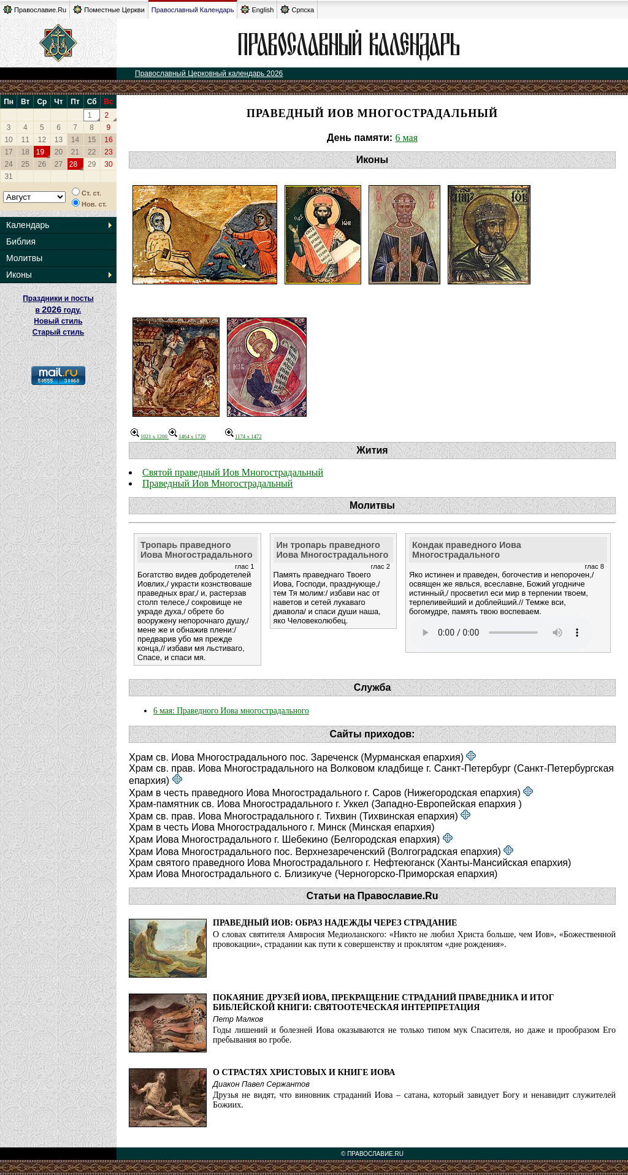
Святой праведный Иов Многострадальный (232, 472)
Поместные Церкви (109, 9)
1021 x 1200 (150, 436)
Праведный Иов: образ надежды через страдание (335, 922)
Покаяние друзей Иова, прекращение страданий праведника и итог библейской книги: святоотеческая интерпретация (383, 1002)
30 (108, 164)
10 (8, 139)
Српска (297, 9)
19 (40, 152)
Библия (21, 241)
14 (75, 139)
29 (92, 164)
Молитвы (24, 258)
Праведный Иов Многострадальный (217, 483)
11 (25, 139)
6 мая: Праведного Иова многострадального (231, 710)
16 (108, 139)
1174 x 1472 (243, 436)
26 (42, 164)
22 (92, 152)
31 (8, 176)
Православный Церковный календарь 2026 (209, 73)
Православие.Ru (34, 9)
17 (8, 152)
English (257, 9)
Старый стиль (58, 332)
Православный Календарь (192, 9)
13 (59, 139)
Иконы (19, 274)
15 (92, 139)
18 (25, 152)
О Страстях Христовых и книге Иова (304, 1072)
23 (108, 152)
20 (59, 152)
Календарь (28, 225)
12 (42, 139)
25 (25, 164)
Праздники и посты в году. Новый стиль (58, 309)
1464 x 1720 (187, 436)
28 (73, 164)
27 (59, 164)
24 (8, 164)
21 (75, 152)
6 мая (407, 137)
